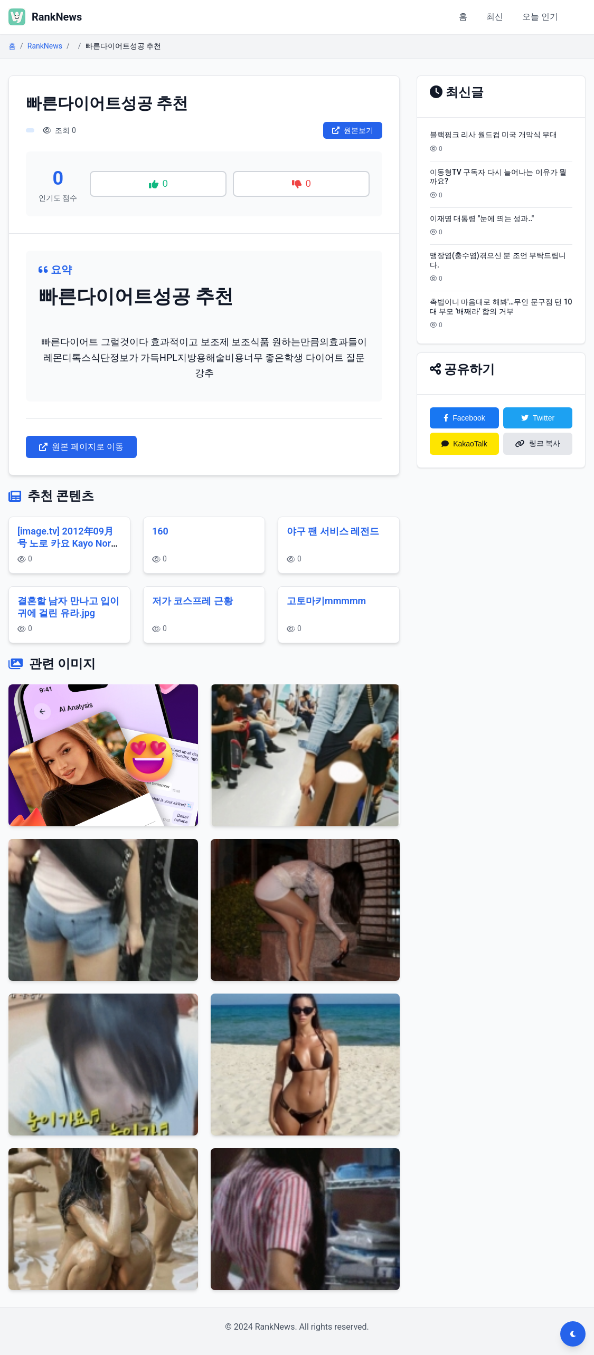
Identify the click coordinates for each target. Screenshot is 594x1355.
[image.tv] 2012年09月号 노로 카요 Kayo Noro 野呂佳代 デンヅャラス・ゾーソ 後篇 (66, 549)
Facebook (464, 418)
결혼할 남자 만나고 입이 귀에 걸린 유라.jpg (68, 606)
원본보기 (352, 130)
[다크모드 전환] (573, 1334)
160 (160, 531)
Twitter (537, 418)
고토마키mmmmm (326, 600)
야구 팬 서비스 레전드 (333, 531)
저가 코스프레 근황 (192, 600)
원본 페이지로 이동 (81, 447)
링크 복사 (538, 443)
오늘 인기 (540, 17)
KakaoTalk (464, 444)
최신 (494, 17)
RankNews (44, 46)
